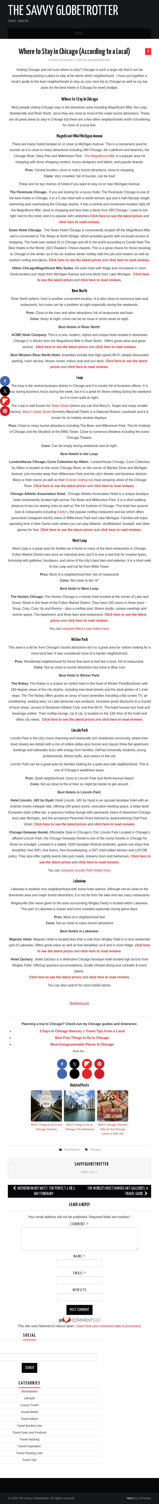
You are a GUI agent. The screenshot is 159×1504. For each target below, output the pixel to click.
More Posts (89, 1171)
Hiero (130, 1498)
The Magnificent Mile (99, 156)
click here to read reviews (79, 222)
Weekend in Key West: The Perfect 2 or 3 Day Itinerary (43, 1190)
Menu (79, 34)
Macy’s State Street (36, 412)
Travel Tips (29, 1459)
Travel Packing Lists (29, 1453)
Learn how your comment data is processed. (108, 1326)
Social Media (29, 1411)
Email (79, 1273)
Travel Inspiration (29, 1446)
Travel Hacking (29, 1439)
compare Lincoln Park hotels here (85, 870)
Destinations (72, 1149)
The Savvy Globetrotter (63, 11)
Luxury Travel (29, 1405)
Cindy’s (62, 512)
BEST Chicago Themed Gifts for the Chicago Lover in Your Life (113, 1129)
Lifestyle (29, 1398)
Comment (79, 1224)
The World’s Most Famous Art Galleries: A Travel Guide (117, 1190)
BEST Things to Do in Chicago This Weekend (79, 1126)
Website (80, 1290)
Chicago (95, 1149)
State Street (60, 405)
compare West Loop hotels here (85, 628)
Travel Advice (29, 1418)
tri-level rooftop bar (79, 480)
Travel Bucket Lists (29, 1425)
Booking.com (79, 1003)
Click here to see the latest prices (116, 216)
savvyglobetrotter (99, 60)
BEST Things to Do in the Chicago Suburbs (46, 1126)
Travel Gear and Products (29, 1432)
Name (79, 1256)
